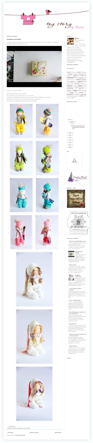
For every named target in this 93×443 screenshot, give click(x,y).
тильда (28, 428)
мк (72, 83)
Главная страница (34, 432)
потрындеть (70, 87)
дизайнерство (82, 74)
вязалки (70, 74)
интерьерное (81, 77)
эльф (72, 97)
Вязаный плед (72, 324)
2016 (70, 132)
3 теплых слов (12, 426)
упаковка (81, 92)
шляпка (68, 97)
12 (72, 123)
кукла (24, 428)
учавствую (70, 94)
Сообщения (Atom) (20, 435)
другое (75, 75)
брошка (84, 72)
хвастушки (83, 94)
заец (17, 428)
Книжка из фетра (70, 79)
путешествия (70, 88)
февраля (72, 121)
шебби (81, 96)
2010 (70, 147)
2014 (70, 137)
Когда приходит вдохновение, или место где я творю (77, 335)
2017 (70, 119)
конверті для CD (81, 79)
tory (78, 38)
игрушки (21, 428)
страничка (84, 90)
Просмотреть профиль (72, 64)
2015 (70, 135)
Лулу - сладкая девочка (75, 300)
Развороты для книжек (14, 39)
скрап (75, 90)
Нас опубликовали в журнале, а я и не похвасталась (77, 312)
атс (74, 72)
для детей (14, 428)
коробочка (72, 81)
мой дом (77, 83)
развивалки (80, 88)
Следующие (10, 432)
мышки (83, 83)
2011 (70, 144)
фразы (77, 94)
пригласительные (79, 87)
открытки (70, 85)
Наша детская (72, 264)
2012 (70, 142)
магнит (68, 83)
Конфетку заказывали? (78, 276)
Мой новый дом (73, 346)
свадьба (69, 90)
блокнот (79, 72)
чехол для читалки (73, 96)
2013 (70, 140)
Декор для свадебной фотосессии (77, 241)
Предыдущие (58, 432)
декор (75, 74)
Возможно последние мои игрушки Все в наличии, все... (78, 127)
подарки (80, 85)
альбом (68, 72)
